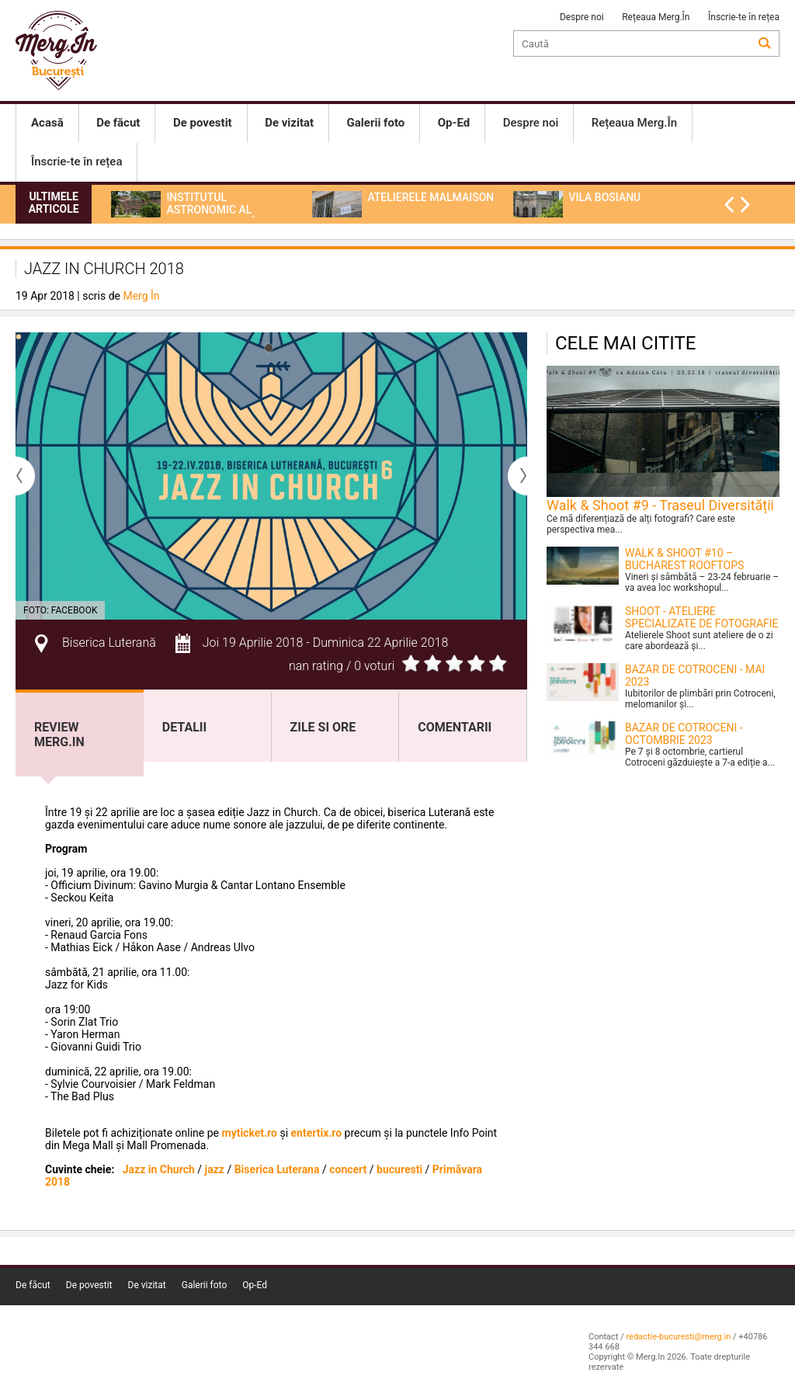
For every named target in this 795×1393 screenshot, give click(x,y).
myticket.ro (249, 1133)
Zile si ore (323, 727)
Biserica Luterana (277, 1169)
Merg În (141, 296)
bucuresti (399, 1169)
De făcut (33, 1285)
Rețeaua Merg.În (655, 17)
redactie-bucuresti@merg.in (678, 1337)
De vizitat (147, 1285)
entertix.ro (316, 1133)
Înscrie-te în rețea (743, 17)
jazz (214, 1169)
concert (347, 1169)
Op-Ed (254, 1285)
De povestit (89, 1285)
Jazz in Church (160, 1169)
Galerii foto (204, 1285)
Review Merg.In (59, 734)
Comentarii (454, 727)
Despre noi (582, 17)
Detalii (184, 727)
